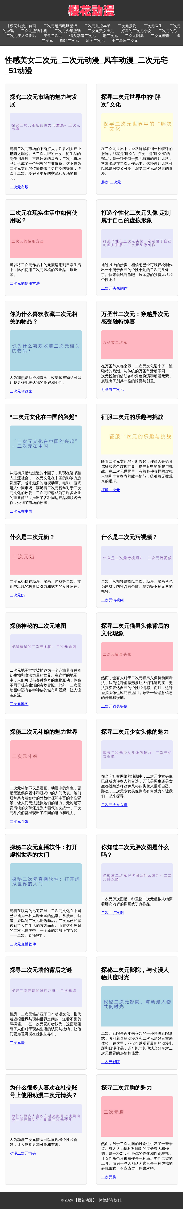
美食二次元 (53, 36)
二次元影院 (110, 1062)
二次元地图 (19, 704)
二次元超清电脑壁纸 (60, 26)
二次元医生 (152, 26)
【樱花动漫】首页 (21, 26)
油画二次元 (95, 41)
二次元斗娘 (19, 822)
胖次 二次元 (111, 182)
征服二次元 (110, 490)
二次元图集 (134, 36)
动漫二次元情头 (23, 1153)
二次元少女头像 (114, 805)
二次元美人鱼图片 (21, 36)
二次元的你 (167, 31)
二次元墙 (17, 1043)
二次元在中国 (21, 511)
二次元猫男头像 (114, 706)
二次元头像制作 (114, 288)
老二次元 (110, 36)
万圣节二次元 (112, 390)
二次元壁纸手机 (34, 31)
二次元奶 (17, 595)
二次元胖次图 (112, 913)
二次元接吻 (127, 26)
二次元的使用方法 (25, 283)
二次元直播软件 (23, 944)
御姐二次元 (69, 41)
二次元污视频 (112, 600)
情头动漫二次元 (82, 36)
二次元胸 (108, 1177)
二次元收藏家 (21, 391)
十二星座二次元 (125, 41)
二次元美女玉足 (101, 31)
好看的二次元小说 (136, 31)
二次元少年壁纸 (67, 31)
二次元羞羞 (160, 36)
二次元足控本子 (97, 26)
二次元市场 (19, 187)
